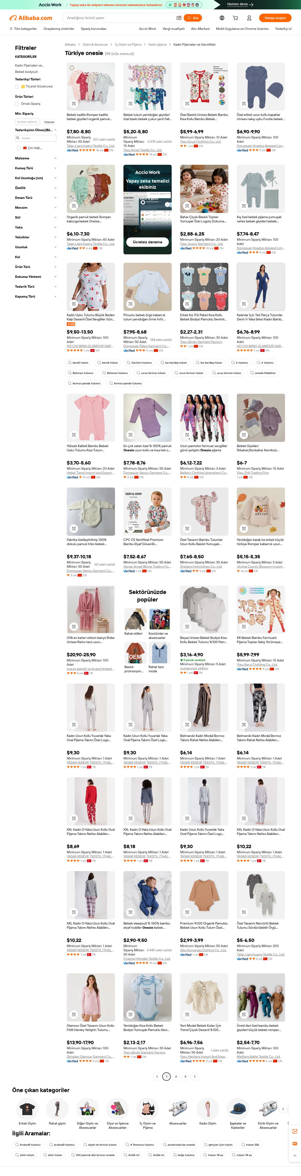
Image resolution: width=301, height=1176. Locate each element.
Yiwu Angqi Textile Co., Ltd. (142, 150)
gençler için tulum (218, 1145)
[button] (179, 18)
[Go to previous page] (157, 1076)
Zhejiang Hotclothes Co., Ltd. (201, 566)
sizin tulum (24, 1155)
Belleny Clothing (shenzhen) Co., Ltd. (204, 473)
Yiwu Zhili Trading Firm (253, 473)
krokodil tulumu (27, 1145)
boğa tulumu (183, 1155)
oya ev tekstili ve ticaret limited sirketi (91, 669)
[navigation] (35, 561)
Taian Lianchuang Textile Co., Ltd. (91, 146)
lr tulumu (239, 363)
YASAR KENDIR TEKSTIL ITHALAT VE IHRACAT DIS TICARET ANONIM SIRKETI (91, 762)
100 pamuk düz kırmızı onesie (93, 1155)
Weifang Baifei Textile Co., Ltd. (259, 1056)
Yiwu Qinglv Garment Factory (201, 342)
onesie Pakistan (263, 373)
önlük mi (131, 1155)
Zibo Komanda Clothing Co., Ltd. (203, 950)
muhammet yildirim (194, 668)
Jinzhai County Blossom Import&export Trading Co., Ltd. (261, 566)
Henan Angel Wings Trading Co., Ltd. (147, 566)
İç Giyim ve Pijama (128, 44)
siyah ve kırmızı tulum (100, 1145)
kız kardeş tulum (174, 363)
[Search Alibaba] (119, 17)
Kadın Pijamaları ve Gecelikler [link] (195, 44)
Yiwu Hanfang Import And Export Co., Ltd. (204, 1056)
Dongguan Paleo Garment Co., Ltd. (147, 346)
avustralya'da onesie (179, 1145)
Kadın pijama (157, 44)
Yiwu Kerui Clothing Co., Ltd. (257, 664)
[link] (295, 1131)
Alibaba (70, 44)
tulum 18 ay (213, 1155)
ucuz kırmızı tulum (151, 373)
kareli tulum (78, 363)
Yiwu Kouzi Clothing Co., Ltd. (200, 141)
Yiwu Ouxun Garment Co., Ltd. (201, 244)
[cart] (236, 18)
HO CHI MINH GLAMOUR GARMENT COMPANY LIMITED (91, 346)
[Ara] (193, 18)
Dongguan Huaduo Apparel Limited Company (261, 146)
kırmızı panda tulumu (84, 383)
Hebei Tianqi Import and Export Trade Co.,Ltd (91, 473)
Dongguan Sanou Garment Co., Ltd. (147, 473)
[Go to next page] (194, 1076)
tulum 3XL (251, 1145)
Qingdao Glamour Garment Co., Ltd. (91, 1056)
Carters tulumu (139, 363)
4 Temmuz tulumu (140, 1145)
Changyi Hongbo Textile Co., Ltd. (146, 958)
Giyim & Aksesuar (95, 44)
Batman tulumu (80, 373)
